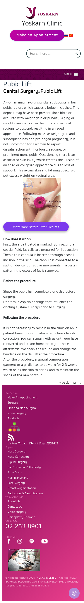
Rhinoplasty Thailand (21, 517)
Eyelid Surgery (17, 462)
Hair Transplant (18, 477)
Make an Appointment (37, 35)
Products (13, 418)
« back (64, 382)
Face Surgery (16, 483)
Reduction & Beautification (25, 493)
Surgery (13, 402)
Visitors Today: (33, 443)
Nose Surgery (17, 451)
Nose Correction (18, 456)
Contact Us (15, 506)
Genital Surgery (20, 91)
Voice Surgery (17, 413)
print (77, 382)
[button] (68, 74)
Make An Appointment (23, 397)
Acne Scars (15, 472)
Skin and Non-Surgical (22, 408)
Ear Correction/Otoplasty (24, 467)
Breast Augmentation (22, 488)
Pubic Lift (51, 91)
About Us (14, 501)
